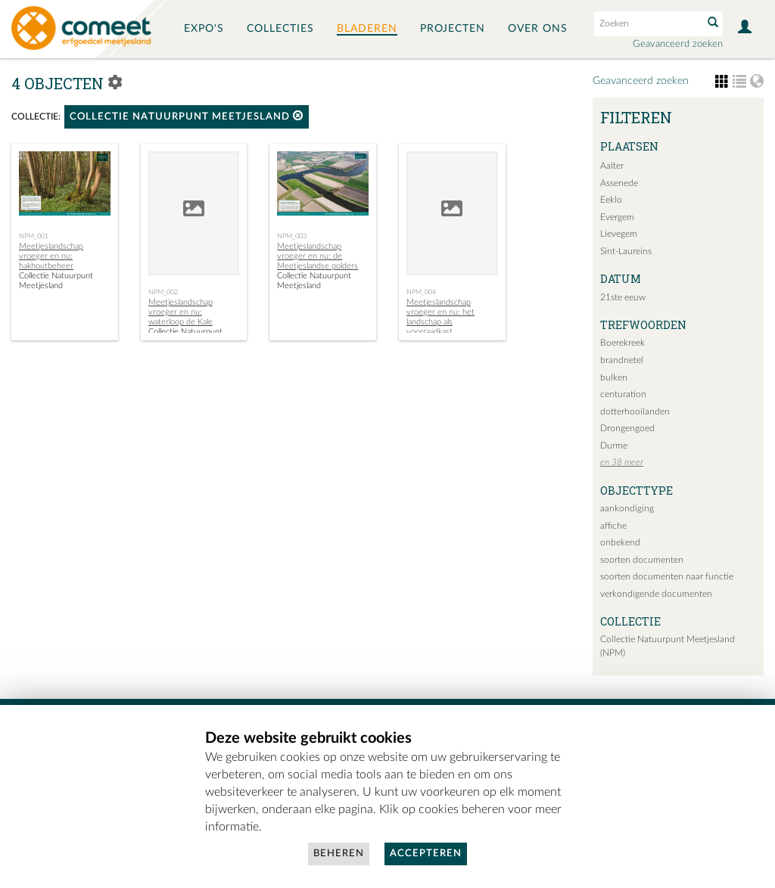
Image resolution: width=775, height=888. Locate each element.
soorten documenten (641, 559)
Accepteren (426, 854)
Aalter (612, 165)
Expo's (204, 28)
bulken (613, 377)
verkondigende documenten (656, 593)
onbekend (620, 542)
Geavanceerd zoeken (678, 44)
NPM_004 (421, 292)
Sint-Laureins (626, 251)
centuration (623, 394)
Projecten (452, 28)
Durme (613, 445)
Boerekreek (622, 342)
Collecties (280, 28)
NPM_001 (33, 236)
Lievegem (618, 233)
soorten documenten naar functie (666, 576)
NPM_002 (163, 292)
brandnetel (621, 360)
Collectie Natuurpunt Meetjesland (186, 116)
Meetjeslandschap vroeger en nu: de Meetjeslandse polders (317, 256)
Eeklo (611, 199)
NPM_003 (292, 236)
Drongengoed (627, 428)
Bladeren (367, 28)
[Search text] (647, 23)
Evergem (617, 217)
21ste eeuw (623, 297)
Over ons (538, 28)
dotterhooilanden (635, 411)
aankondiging (627, 508)
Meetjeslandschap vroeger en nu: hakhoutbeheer (51, 256)
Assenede (619, 183)
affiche (613, 525)
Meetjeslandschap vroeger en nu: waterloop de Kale (180, 312)
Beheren (338, 854)
